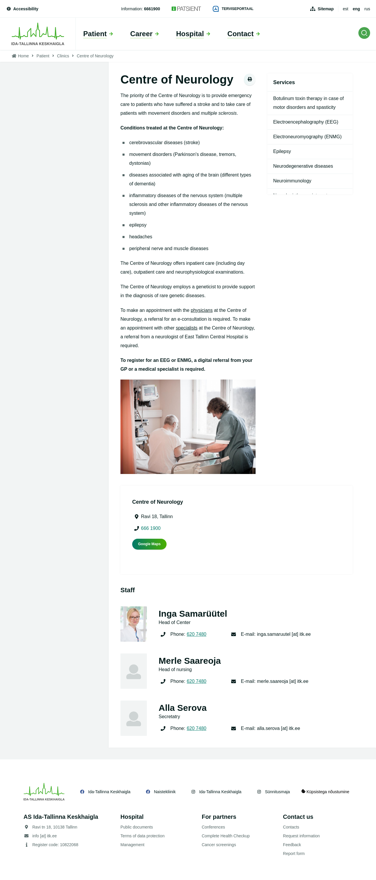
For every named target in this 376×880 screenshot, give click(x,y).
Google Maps (149, 544)
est (345, 8)
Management (132, 844)
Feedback (292, 844)
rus (367, 8)
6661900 (152, 8)
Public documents (136, 827)
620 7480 (197, 634)
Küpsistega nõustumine (326, 791)
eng (356, 8)
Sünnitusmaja (277, 791)
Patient (42, 56)
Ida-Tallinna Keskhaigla (109, 791)
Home (23, 56)
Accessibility (22, 8)
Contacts (291, 827)
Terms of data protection (142, 836)
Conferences (213, 827)
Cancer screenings (219, 844)
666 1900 (151, 528)
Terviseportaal (233, 9)
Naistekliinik (165, 791)
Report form (294, 853)
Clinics (63, 56)
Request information (301, 836)
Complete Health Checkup (226, 836)
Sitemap (325, 8)
